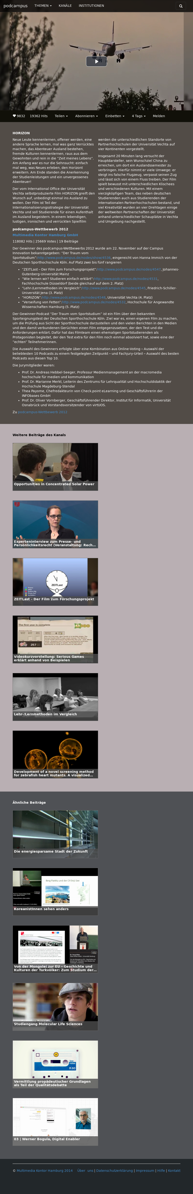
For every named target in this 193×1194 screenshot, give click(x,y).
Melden (159, 116)
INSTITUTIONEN (91, 6)
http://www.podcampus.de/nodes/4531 (126, 279)
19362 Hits (39, 116)
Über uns (85, 1171)
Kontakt (174, 1171)
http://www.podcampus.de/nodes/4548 (74, 298)
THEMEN (43, 6)
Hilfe (161, 1171)
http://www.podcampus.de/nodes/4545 (114, 288)
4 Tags (139, 116)
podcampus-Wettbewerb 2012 (42, 412)
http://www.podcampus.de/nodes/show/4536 (74, 258)
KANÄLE (65, 6)
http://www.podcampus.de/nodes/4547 (129, 269)
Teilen (61, 116)
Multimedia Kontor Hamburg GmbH (45, 235)
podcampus (15, 5)
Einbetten (114, 116)
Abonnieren (86, 116)
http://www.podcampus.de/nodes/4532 (94, 302)
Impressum (145, 1171)
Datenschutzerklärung (114, 1171)
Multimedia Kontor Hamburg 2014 (45, 1171)
